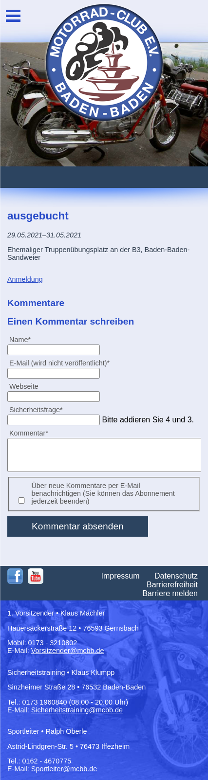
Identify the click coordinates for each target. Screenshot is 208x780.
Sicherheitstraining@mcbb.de (77, 710)
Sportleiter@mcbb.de (64, 769)
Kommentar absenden (78, 526)
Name (24, 339)
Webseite (23, 386)
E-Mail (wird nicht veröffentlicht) (59, 363)
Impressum (120, 576)
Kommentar (28, 433)
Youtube (35, 576)
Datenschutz (176, 576)
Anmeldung (25, 279)
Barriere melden (170, 593)
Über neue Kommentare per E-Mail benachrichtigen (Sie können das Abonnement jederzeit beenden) (102, 493)
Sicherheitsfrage (36, 409)
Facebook (15, 576)
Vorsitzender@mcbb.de (67, 650)
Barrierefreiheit (172, 584)
